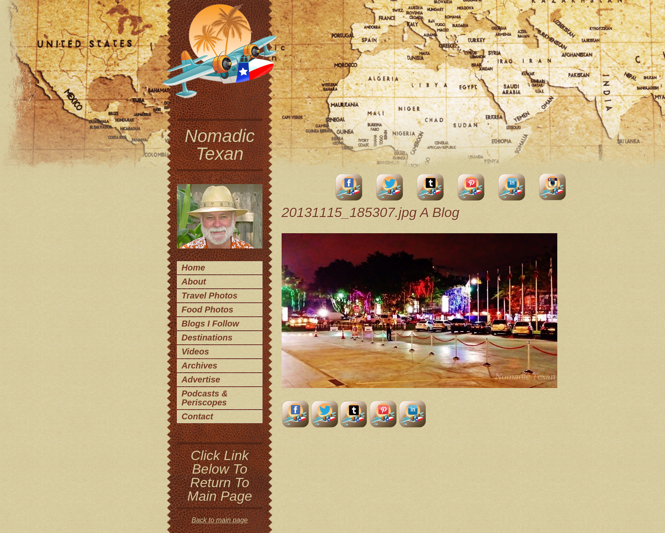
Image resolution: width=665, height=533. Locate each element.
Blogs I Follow (210, 323)
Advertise (201, 379)
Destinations (207, 337)
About (194, 281)
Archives (200, 365)
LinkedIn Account (511, 187)
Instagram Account (552, 187)
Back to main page (220, 520)
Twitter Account (389, 187)
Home (193, 267)
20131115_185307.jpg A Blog (370, 212)
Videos (195, 351)
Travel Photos (210, 295)
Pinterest (471, 187)
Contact (197, 416)
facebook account (349, 187)
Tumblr (430, 187)
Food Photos (207, 309)
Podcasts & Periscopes (205, 398)
